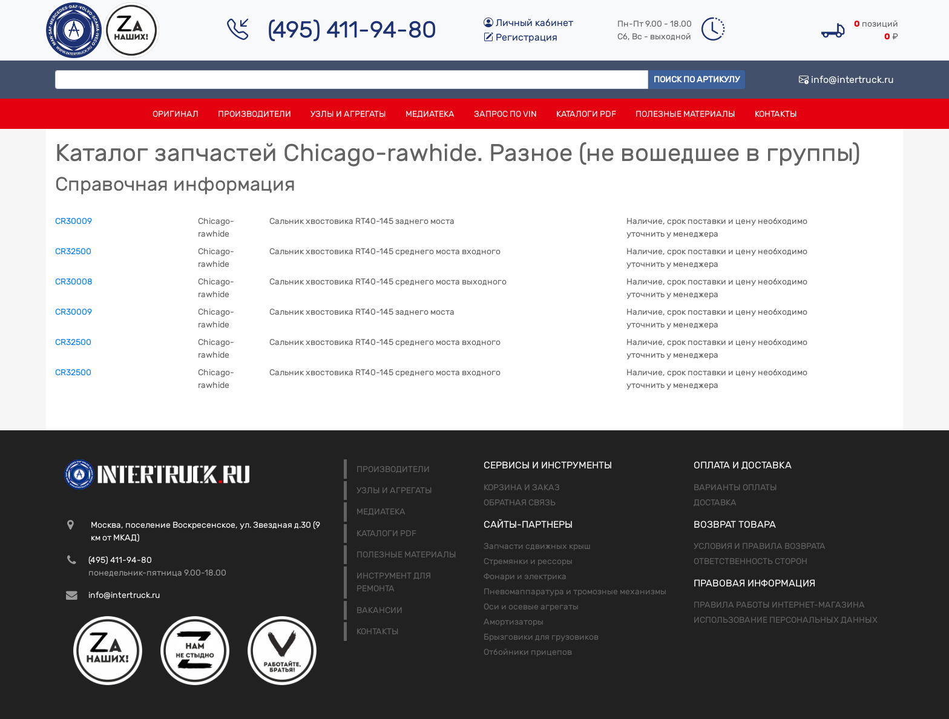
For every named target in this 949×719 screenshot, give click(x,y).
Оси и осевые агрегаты (531, 607)
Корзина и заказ (522, 487)
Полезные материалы (685, 114)
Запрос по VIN (505, 114)
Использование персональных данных (786, 620)
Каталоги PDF (586, 114)
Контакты (776, 114)
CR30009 (73, 221)
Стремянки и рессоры (528, 561)
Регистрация (520, 37)
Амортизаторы (513, 622)
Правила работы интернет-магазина (779, 605)
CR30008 (74, 282)
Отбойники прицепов (528, 652)
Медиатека (430, 114)
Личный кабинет (528, 22)
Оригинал (176, 114)
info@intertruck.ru (846, 79)
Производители (254, 114)
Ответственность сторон (750, 561)
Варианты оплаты (735, 487)
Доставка (715, 502)
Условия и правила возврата (760, 546)
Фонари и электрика (525, 576)
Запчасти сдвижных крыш (537, 546)
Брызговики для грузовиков (541, 637)
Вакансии (379, 610)
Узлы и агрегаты (348, 114)
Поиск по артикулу (697, 79)
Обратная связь (520, 502)
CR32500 (73, 251)
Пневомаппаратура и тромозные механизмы (575, 591)
